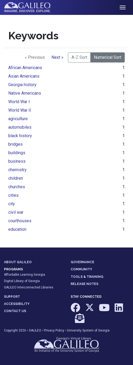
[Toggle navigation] (122, 7)
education (17, 229)
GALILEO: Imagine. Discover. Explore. (31, 7)
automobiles (19, 127)
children (15, 178)
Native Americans (24, 93)
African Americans (25, 67)
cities (13, 195)
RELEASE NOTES (84, 284)
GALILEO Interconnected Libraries (28, 287)
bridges (15, 144)
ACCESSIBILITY (17, 304)
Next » (57, 57)
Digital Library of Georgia (22, 281)
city (11, 203)
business (17, 161)
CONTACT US (15, 311)
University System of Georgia (88, 330)
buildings (16, 152)
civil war (15, 212)
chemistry (17, 169)
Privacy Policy (54, 330)
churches (16, 186)
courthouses (19, 220)
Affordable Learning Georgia (24, 274)
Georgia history (22, 84)
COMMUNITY (81, 269)
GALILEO (35, 330)
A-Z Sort (79, 57)
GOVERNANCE (82, 262)
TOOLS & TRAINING (87, 277)
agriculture (18, 118)
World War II (19, 110)
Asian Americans (23, 76)
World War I (19, 101)
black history (20, 135)
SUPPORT (12, 297)
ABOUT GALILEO (18, 262)
